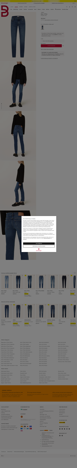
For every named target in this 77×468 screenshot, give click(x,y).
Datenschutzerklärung (47, 238)
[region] (38, 234)
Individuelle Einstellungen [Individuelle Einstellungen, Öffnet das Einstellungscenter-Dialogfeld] (39, 246)
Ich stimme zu (39, 243)
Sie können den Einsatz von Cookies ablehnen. (36, 235)
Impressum (25, 239)
